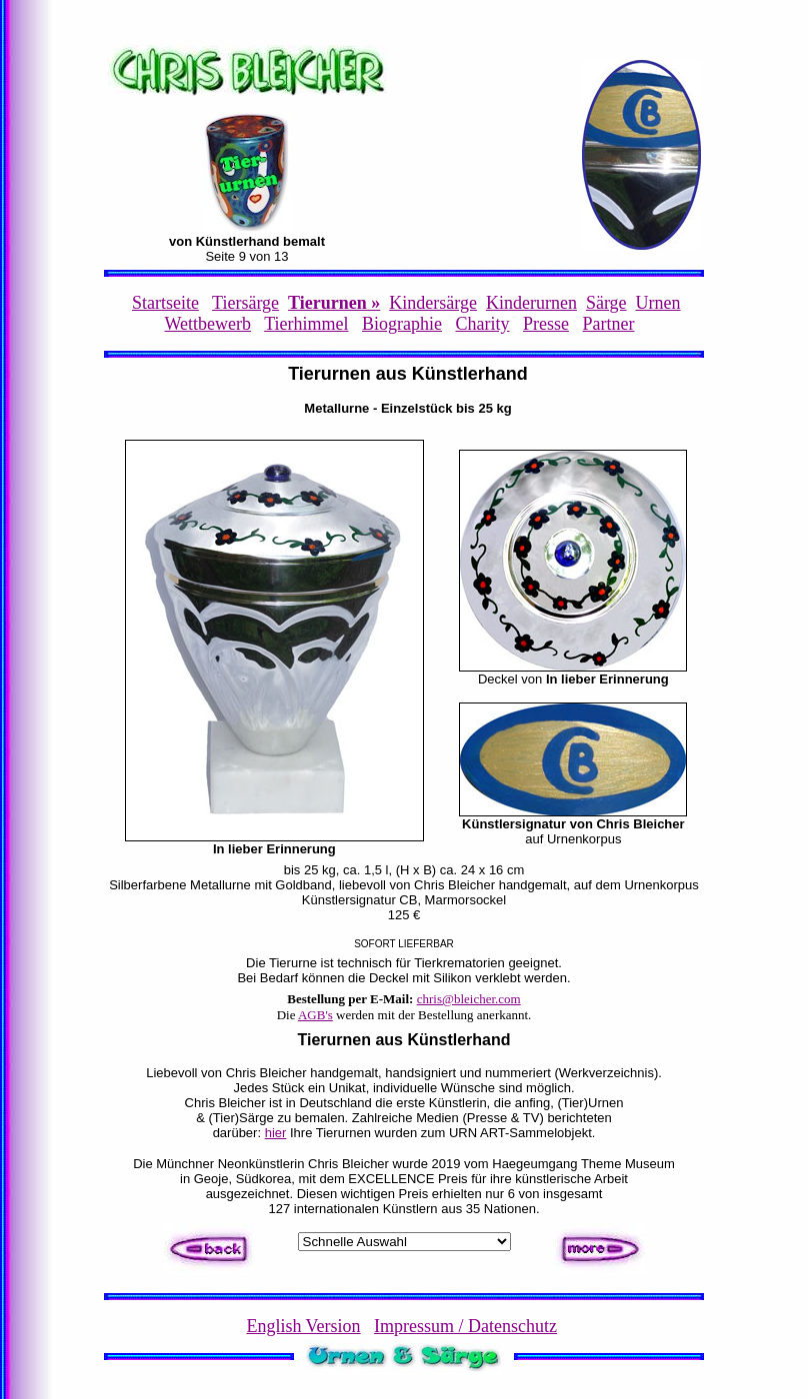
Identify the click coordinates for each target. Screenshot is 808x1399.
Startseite (165, 303)
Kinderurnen (531, 303)
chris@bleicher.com (469, 998)
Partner (609, 324)
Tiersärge (245, 303)
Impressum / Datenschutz (465, 1326)
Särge (606, 303)
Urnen (658, 303)
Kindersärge (433, 303)
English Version (303, 1326)
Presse (546, 324)
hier (276, 1132)
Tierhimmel (306, 324)
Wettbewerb (207, 324)
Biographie (402, 324)
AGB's (315, 1014)
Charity (483, 324)
